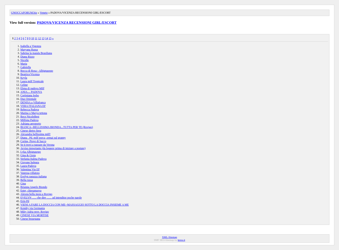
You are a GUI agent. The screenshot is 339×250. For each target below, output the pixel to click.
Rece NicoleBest (29, 116)
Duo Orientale (28, 99)
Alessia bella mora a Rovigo (36, 194)
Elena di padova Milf (32, 88)
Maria (23, 63)
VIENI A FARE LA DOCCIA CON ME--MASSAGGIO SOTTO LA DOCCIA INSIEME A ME (74, 204)
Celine (24, 84)
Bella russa (26, 180)
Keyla (23, 77)
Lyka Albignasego (30, 151)
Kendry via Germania (32, 208)
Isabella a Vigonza (30, 46)
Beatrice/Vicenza (30, 74)
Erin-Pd (24, 201)
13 (43, 38)
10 (32, 38)
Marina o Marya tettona (33, 113)
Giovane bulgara (29, 162)
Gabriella (25, 67)
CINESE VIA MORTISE (34, 215)
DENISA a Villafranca (33, 102)
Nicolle (24, 60)
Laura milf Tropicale (32, 81)
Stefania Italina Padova (33, 158)
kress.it (181, 239)
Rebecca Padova (29, 109)
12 (39, 38)
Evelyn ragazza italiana (33, 176)
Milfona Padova (29, 120)
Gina (23, 183)
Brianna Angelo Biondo (33, 187)
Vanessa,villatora (30, 173)
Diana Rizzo (27, 56)
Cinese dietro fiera (30, 130)
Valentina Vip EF (30, 169)
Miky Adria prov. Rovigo (34, 211)
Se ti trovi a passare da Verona (37, 144)
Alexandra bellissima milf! (35, 134)
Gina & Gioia (28, 155)
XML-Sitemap (169, 237)
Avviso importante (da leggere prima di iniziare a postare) (53, 148)
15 (50, 38)
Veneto (44, 12)
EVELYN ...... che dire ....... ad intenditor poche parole (51, 197)
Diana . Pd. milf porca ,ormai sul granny (43, 137)
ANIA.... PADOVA (31, 92)
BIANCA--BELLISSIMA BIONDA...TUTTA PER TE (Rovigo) (56, 127)
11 (36, 38)
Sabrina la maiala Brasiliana (36, 53)
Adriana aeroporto (30, 123)
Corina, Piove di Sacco (33, 141)
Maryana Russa (29, 49)
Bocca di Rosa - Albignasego (36, 70)
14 (46, 38)
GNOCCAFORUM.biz (24, 12)
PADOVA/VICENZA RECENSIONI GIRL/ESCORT (77, 22)
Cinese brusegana (30, 218)
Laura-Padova (28, 166)
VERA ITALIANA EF (33, 106)
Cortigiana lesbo (29, 95)
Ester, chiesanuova (30, 190)
